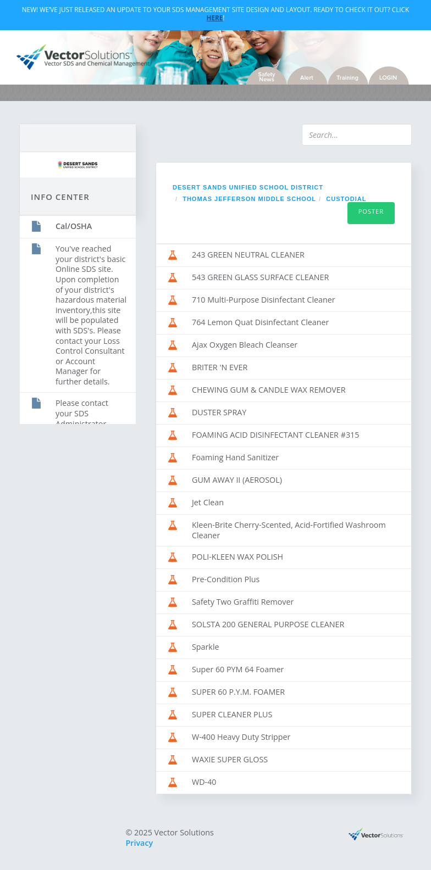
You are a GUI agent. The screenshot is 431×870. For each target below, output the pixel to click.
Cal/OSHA (74, 226)
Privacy (139, 843)
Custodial (346, 199)
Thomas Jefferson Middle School (249, 199)
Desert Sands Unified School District (248, 187)
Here (215, 17)
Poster (371, 211)
